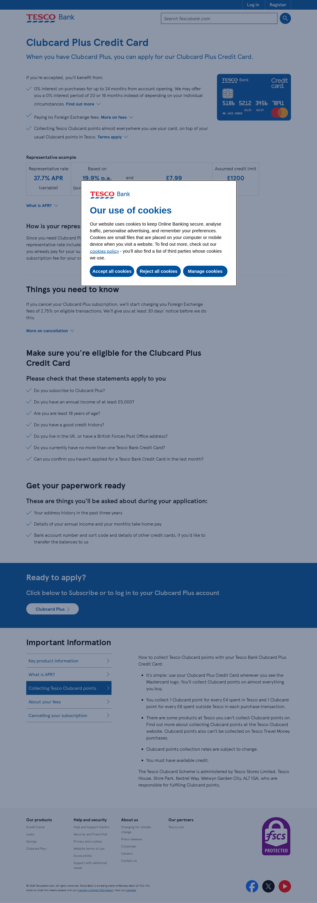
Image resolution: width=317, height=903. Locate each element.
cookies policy (104, 251)
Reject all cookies (158, 271)
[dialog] (158, 233)
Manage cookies (205, 271)
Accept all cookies (112, 271)
